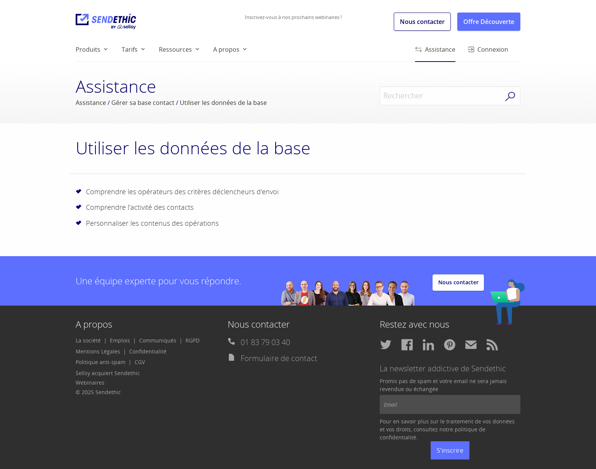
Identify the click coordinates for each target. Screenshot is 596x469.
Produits (88, 49)
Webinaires (90, 382)
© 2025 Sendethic (98, 392)
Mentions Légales (98, 351)
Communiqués (157, 340)
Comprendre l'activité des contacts (139, 207)
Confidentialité (147, 351)
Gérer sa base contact (142, 102)
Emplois (120, 340)
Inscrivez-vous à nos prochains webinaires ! (293, 17)
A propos (226, 49)
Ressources (175, 49)
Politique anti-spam (100, 362)
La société (88, 340)
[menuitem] (99, 49)
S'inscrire (450, 450)
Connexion (488, 49)
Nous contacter (422, 21)
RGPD (192, 340)
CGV (140, 362)
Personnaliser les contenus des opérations (152, 223)
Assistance (435, 53)
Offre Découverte (488, 21)
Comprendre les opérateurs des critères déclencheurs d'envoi (182, 191)
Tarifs (130, 49)
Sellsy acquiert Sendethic (108, 373)
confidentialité (398, 437)
